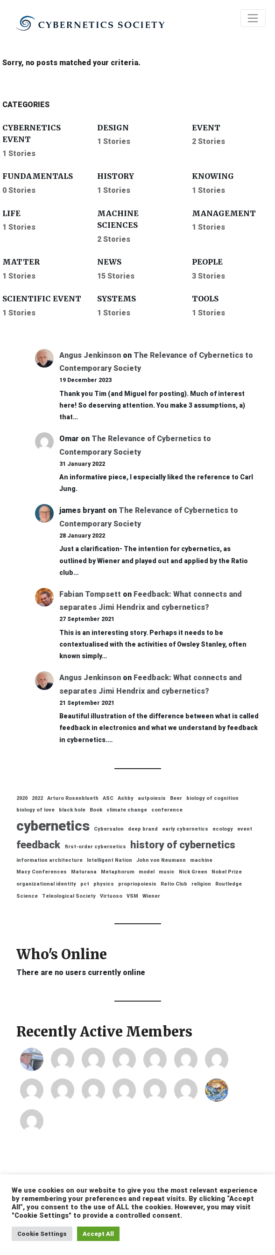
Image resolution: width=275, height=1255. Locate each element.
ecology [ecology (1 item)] (222, 829)
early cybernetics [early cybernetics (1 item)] (185, 829)
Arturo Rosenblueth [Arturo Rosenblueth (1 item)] (73, 798)
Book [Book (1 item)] (96, 810)
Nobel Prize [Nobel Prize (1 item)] (227, 872)
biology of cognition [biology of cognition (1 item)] (212, 798)
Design (113, 127)
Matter (21, 261)
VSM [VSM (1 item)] (132, 896)
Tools (205, 298)
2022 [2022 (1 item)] (37, 798)
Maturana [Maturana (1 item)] (84, 872)
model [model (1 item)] (147, 872)
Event (206, 127)
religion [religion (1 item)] (201, 884)
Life (11, 213)
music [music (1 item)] (167, 872)
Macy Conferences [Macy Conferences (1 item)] (41, 872)
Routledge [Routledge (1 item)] (228, 884)
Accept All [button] (98, 1233)
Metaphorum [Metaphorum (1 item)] (117, 872)
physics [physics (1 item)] (103, 884)
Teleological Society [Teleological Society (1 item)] (69, 896)
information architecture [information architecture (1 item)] (49, 860)
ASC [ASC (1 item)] (108, 798)
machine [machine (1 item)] (201, 860)
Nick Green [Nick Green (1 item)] (193, 872)
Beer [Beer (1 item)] (176, 798)
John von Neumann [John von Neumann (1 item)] (161, 860)
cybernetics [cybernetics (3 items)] (53, 826)
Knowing (213, 176)
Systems (116, 298)
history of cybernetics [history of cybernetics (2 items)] (182, 845)
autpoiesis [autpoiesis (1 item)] (152, 798)
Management (224, 213)
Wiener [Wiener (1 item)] (151, 896)
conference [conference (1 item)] (167, 810)
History (115, 176)
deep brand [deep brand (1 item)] (143, 829)
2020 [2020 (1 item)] (22, 798)
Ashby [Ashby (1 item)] (126, 798)
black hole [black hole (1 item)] (72, 810)
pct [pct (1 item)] (84, 884)
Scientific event (41, 298)
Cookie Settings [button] (42, 1233)
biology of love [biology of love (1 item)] (35, 810)
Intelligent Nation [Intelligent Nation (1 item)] (109, 860)
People (207, 261)
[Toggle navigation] (253, 18)
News (109, 261)
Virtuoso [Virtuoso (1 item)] (111, 896)
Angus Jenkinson (90, 355)
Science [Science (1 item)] (27, 896)
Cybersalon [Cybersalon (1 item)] (109, 829)
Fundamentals (37, 176)
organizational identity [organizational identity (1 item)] (46, 884)
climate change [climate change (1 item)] (126, 810)
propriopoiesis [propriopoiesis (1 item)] (137, 884)
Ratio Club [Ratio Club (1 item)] (174, 884)
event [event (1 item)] (244, 829)
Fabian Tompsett (90, 594)
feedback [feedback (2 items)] (38, 845)
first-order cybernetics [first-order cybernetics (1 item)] (95, 847)
